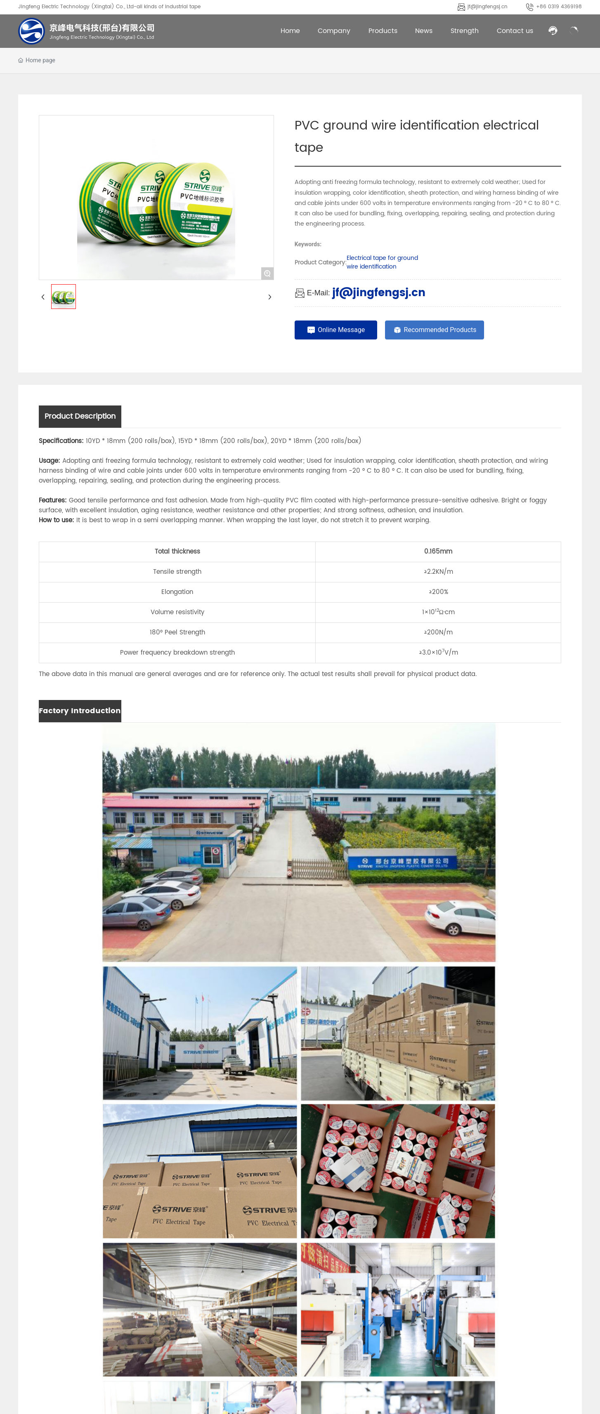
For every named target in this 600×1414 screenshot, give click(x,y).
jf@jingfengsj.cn (488, 7)
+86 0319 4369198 (559, 7)
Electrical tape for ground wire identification (382, 262)
